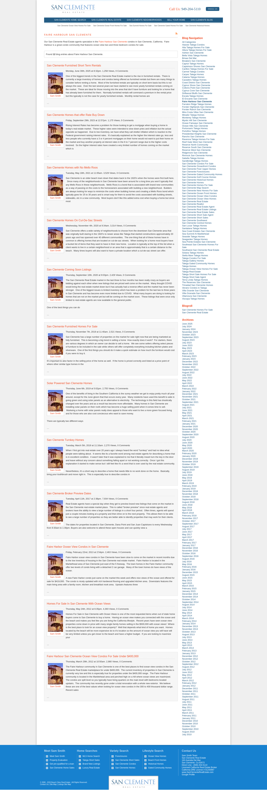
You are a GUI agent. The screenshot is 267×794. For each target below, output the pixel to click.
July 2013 (187, 637)
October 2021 (188, 399)
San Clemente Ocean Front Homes (199, 193)
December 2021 (190, 394)
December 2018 (190, 491)
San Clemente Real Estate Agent (198, 206)
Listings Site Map (64, 784)
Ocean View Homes (157, 756)
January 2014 (188, 623)
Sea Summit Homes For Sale (140, 26)
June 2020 (187, 442)
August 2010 (188, 731)
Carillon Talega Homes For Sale (197, 69)
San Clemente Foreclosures (195, 171)
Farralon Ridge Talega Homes (196, 104)
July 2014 (187, 607)
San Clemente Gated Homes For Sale (168, 26)
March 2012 (188, 680)
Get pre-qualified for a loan (62, 764)
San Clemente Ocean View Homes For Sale (74, 26)
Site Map (53, 784)
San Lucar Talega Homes (194, 225)
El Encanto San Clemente (194, 98)
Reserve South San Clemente (196, 147)
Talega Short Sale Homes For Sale (199, 274)
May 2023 (187, 348)
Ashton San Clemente (192, 52)
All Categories (189, 42)
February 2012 (189, 683)
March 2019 (188, 483)
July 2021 (187, 407)
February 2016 (189, 567)
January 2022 (188, 391)
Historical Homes (156, 764)
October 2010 (188, 726)
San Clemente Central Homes (196, 223)
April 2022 (187, 383)
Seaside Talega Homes (193, 236)
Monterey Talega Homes (194, 117)
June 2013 (187, 640)
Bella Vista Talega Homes (194, 55)
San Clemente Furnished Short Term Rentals (74, 65)
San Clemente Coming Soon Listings (69, 269)
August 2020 (188, 437)
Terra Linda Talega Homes (195, 280)
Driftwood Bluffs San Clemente (197, 93)
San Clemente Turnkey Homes (65, 439)
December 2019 (190, 459)
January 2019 (188, 488)
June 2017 (187, 531)
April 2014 (187, 615)
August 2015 (188, 575)
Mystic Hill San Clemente (194, 120)
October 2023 (188, 334)
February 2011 (189, 715)
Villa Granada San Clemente (196, 293)
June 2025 (187, 323)
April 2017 (187, 537)
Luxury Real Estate (91, 768)
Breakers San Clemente (194, 61)
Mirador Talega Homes (193, 115)
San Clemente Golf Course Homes (199, 177)
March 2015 (188, 585)
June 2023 (187, 345)
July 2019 (187, 472)
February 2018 (189, 515)
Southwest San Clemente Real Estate (200, 250)
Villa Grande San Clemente (195, 290)
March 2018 (188, 513)
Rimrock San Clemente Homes (197, 155)
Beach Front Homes (157, 760)
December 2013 (190, 626)
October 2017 (188, 521)
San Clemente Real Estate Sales (198, 212)
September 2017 (190, 523)
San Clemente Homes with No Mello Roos (72, 167)
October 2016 (188, 553)
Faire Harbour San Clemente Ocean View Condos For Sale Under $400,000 (93, 656)
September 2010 (190, 729)
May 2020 (187, 445)
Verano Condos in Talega (194, 288)
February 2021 (189, 421)
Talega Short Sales (91, 760)
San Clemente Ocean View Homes (199, 198)
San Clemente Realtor (193, 204)
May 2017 (187, 534)
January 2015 (188, 591)
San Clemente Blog (202, 20)
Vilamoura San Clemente (194, 296)
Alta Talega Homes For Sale (196, 47)
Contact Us (44, 784)
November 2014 (190, 596)
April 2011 (187, 710)
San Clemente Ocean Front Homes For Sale (110, 26)
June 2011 (187, 704)
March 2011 (188, 713)
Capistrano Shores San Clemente (198, 66)
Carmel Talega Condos (193, 71)
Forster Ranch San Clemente (196, 109)
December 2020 (190, 426)
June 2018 (187, 505)
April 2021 (187, 415)
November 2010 (190, 723)
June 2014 (187, 610)
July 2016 (187, 561)
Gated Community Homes (160, 768)
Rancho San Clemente (193, 136)
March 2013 (188, 648)
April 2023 (187, 351)
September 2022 (190, 369)
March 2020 (188, 450)
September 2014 (190, 602)
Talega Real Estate (191, 271)
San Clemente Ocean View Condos (199, 196)
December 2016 (190, 548)
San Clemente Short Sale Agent (197, 215)
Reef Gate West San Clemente (197, 142)
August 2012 (188, 667)
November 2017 (190, 518)
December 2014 (190, 594)
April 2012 (187, 677)
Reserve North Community (195, 144)
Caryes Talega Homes (193, 74)
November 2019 (190, 461)
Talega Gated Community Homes (198, 263)
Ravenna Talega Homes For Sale (198, 139)
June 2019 (187, 475)
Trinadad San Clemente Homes (197, 285)
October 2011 (188, 694)
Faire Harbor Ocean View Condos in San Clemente (78, 546)
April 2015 (187, 583)
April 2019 (187, 480)
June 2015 (187, 577)
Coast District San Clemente (196, 82)
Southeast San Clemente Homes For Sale (200, 246)
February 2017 (189, 542)
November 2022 (190, 364)
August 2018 (188, 502)
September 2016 (190, 556)
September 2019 (190, 467)
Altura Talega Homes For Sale (196, 50)
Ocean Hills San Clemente (195, 126)
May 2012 (187, 675)
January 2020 (188, 456)
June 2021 (187, 410)
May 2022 (187, 380)
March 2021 (188, 418)
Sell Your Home (176, 20)
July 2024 (187, 326)
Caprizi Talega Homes (193, 63)
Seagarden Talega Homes (195, 239)
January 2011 (188, 718)
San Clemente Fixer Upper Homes (199, 169)
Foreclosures (121, 756)
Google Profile (188, 774)
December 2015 (190, 572)
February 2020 (189, 453)
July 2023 (187, 342)
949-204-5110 (185, 9)
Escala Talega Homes (192, 96)
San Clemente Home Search (70, 20)
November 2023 (190, 332)
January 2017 (188, 545)
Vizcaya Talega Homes (193, 298)
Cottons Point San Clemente (196, 88)
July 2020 (187, 440)
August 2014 (188, 604)
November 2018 (190, 494)
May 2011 (187, 707)
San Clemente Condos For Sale (197, 163)
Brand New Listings (91, 764)
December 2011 (190, 688)
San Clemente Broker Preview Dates (69, 493)
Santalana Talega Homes (194, 228)
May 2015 (187, 580)
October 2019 (188, 464)
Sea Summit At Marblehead (195, 234)
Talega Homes (189, 266)
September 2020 (190, 434)
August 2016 (188, 559)
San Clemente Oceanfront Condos (199, 166)
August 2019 (188, 469)
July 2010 (187, 734)
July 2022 (187, 375)
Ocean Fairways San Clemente (197, 123)
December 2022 (190, 361)
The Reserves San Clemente (196, 282)
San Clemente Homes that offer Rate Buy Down (76, 114)
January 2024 (188, 329)
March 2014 (188, 618)
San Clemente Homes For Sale (197, 185)
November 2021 (190, 396)
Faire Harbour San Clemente (113, 41)
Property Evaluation (59, 760)
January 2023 (188, 359)
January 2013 (188, 653)
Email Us (212, 9)
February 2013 (189, 650)
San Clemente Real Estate (106, 20)
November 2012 (190, 659)
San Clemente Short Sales (195, 217)
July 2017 (187, 529)
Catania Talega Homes (193, 77)
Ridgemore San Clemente (195, 152)
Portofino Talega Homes (194, 131)
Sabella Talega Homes (193, 158)
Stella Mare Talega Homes (195, 255)
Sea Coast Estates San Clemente (198, 231)
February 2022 (189, 388)
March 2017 (188, 540)
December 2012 (190, 656)
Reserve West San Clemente (196, 150)
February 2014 (189, 621)
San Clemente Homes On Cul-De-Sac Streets (74, 220)
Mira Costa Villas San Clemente (197, 112)
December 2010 (190, 721)
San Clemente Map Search (195, 188)
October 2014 (188, 599)
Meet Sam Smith (57, 756)
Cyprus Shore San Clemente (196, 85)
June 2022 (187, 377)
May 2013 (187, 642)
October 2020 (188, 431)
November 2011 (190, 691)
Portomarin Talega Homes (195, 128)
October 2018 (188, 496)
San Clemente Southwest (194, 220)
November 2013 (190, 629)
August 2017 (188, 526)
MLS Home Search (91, 756)
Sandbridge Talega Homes (195, 161)
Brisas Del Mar (189, 58)
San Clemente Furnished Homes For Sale (72, 326)
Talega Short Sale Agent (194, 277)
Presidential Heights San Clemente (199, 134)
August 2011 (188, 699)
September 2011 (190, 696)
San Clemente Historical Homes (197, 26)
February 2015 (189, 588)
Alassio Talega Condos (193, 44)
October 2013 (188, 631)
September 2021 (190, 402)
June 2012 (187, 672)
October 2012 (188, 661)
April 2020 (187, 448)
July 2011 (187, 702)
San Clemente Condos (125, 764)
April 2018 (187, 510)
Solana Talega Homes (193, 252)
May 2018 (187, 507)
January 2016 (188, 569)
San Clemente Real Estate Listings (199, 209)
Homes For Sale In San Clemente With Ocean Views (79, 603)
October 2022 (188, 367)
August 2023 (188, 340)
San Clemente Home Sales (62, 768)
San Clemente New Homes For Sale (200, 190)
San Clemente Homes (193, 182)
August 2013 (188, 634)
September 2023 (190, 337)
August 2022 (188, 372)
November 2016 (190, 550)
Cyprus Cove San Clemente (195, 90)
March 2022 (188, 386)
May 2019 (187, 477)
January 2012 (188, 685)
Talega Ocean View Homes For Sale (200, 269)
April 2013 (187, 645)
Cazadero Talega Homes (194, 80)
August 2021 (188, 405)
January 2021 (188, 423)
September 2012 (190, 664)
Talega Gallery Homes (193, 260)
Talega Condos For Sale (194, 258)
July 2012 (187, 669)
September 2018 (190, 499)
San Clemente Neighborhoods (144, 20)
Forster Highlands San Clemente (198, 107)
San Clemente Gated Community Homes (202, 174)
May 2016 (187, 564)
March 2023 (188, 353)
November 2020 (190, 429)
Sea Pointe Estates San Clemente (199, 242)
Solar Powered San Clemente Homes (69, 383)
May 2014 (187, 613)
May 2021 (187, 413)
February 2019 (189, 486)
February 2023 (189, 356)
